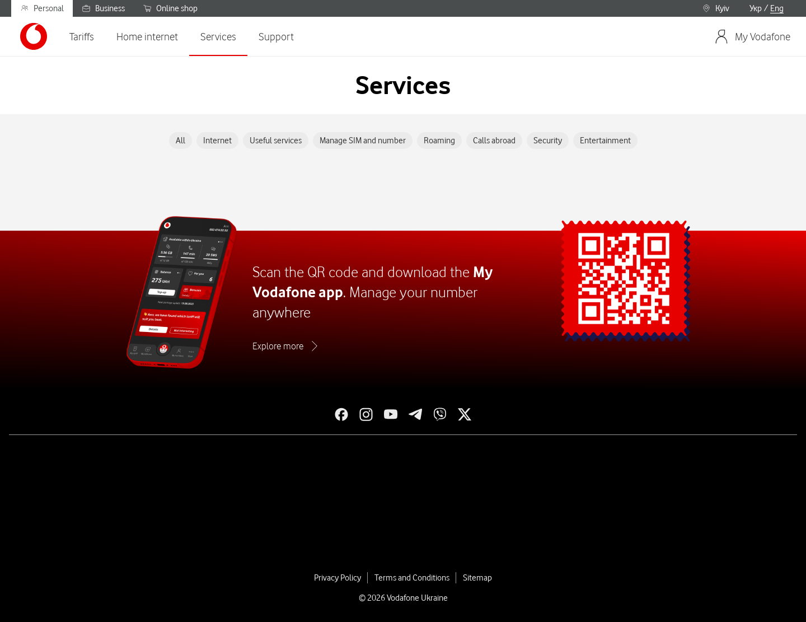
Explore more (277, 346)
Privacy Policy (337, 578)
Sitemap (477, 578)
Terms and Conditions (411, 578)
